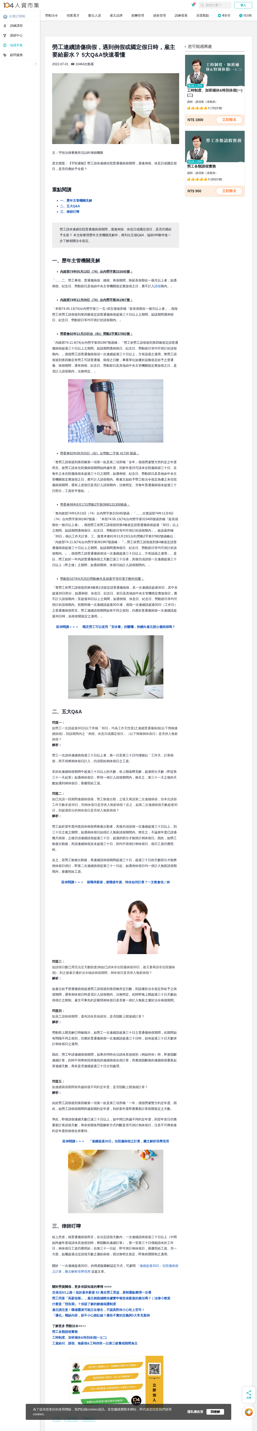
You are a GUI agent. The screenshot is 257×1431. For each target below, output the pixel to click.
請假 (157, 272)
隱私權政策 (27, 1424)
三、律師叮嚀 (69, 198)
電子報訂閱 (124, 1424)
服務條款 (42, 1424)
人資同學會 (11, 1428)
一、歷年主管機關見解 (76, 187)
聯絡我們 (95, 1424)
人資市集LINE (142, 1424)
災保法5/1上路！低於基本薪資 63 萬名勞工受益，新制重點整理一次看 (101, 1279)
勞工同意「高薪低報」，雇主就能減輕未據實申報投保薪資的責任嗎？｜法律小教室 (111, 1284)
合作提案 (82, 1424)
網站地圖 (109, 1424)
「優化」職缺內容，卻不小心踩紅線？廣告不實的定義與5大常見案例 (101, 1302)
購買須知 (55, 1424)
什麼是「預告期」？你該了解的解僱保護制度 (84, 1290)
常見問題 (69, 1424)
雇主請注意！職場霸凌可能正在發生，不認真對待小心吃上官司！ (98, 1296)
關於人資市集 (10, 1424)
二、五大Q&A (70, 192)
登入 (243, 5)
